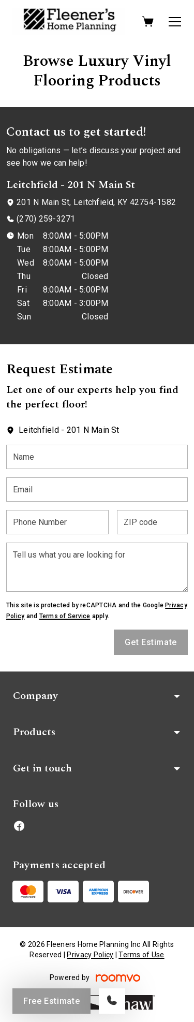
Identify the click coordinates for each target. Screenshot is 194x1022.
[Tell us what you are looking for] (97, 567)
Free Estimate (51, 1001)
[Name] (97, 457)
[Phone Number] (57, 522)
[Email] (97, 489)
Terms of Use (141, 955)
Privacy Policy (90, 955)
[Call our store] (112, 1001)
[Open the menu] (175, 21)
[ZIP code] (152, 522)
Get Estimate (151, 642)
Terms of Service (65, 616)
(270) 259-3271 (46, 219)
